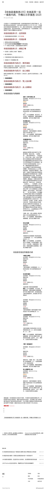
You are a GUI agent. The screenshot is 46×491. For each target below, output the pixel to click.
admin (7, 17)
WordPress (40, 488)
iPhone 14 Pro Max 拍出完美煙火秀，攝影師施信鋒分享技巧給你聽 (34, 433)
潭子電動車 (26, 207)
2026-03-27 (41, 451)
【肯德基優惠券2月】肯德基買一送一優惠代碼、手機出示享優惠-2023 (22, 417)
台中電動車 (26, 160)
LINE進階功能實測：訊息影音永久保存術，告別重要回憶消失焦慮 (19, 459)
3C (3, 2)
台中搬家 (39, 192)
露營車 (40, 197)
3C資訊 (11, 17)
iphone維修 (26, 167)
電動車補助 (28, 165)
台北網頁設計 (35, 209)
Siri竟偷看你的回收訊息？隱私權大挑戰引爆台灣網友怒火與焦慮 (19, 452)
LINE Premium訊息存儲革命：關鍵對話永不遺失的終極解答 (18, 463)
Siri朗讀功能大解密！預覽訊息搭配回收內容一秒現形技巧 (17, 455)
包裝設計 (25, 205)
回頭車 (28, 180)
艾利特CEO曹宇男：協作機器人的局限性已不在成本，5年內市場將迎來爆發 (12, 433)
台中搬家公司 (29, 185)
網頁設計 (25, 152)
